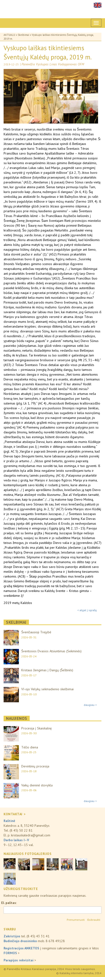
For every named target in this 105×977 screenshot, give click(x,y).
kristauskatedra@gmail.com (30, 835)
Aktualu (9, 35)
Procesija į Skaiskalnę (36, 728)
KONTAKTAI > (14, 814)
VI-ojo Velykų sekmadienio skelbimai (47, 689)
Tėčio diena (29, 747)
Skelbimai (23, 35)
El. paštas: (9, 903)
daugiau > (90, 705)
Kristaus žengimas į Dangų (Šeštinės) (47, 670)
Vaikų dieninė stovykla (37, 785)
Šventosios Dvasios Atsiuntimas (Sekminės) (51, 651)
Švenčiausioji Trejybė (36, 632)
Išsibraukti (93, 919)
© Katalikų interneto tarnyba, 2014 (78, 973)
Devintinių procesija (35, 766)
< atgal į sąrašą (87, 610)
